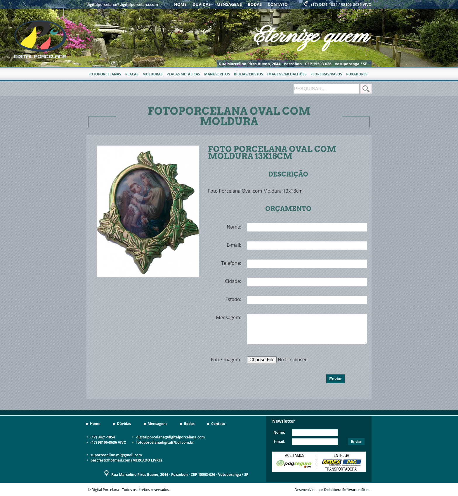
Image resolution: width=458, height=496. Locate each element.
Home (180, 4)
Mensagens (229, 4)
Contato (278, 4)
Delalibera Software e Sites (346, 489)
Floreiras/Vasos (326, 74)
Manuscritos (217, 74)
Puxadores (356, 74)
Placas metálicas (183, 74)
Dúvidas (201, 4)
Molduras (152, 74)
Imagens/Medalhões (286, 74)
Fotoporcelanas (105, 74)
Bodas (255, 4)
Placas (131, 74)
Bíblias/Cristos (248, 74)
